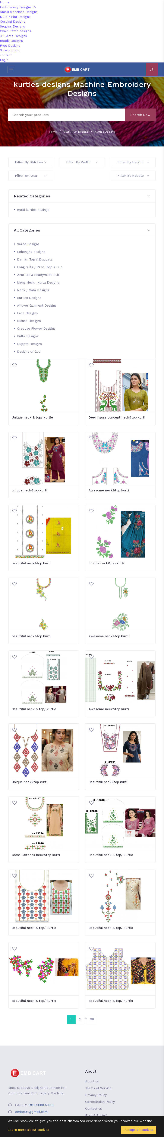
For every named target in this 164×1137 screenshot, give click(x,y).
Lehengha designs (31, 252)
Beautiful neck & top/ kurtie (34, 709)
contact (6, 55)
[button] (82, 196)
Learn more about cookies (28, 1130)
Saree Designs (28, 244)
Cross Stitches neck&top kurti (36, 855)
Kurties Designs (105, 131)
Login (4, 60)
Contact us (93, 1109)
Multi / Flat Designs (15, 17)
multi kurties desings (33, 210)
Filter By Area (31, 176)
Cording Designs (12, 21)
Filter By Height (133, 162)
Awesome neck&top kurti (109, 490)
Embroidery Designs (18, 7)
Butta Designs (27, 336)
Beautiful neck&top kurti (108, 782)
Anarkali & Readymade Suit (38, 275)
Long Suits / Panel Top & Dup (40, 267)
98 (92, 1019)
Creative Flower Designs (36, 328)
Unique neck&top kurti (29, 782)
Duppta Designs (29, 344)
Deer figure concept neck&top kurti (117, 417)
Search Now (140, 115)
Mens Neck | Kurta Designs (38, 282)
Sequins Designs (12, 26)
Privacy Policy (96, 1095)
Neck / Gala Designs (33, 290)
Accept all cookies (138, 1130)
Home (4, 2)
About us (92, 1081)
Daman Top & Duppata (35, 259)
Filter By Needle (133, 176)
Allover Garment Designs (37, 305)
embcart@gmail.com (31, 1112)
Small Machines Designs (19, 12)
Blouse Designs (29, 321)
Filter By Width (82, 162)
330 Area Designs (13, 36)
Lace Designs (27, 313)
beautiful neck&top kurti (31, 563)
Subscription (9, 50)
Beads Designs (11, 41)
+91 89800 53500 (41, 1105)
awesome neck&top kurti (109, 636)
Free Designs (10, 46)
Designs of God (29, 351)
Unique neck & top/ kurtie (32, 417)
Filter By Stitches (31, 162)
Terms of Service (98, 1088)
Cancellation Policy (100, 1102)
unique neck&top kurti (29, 490)
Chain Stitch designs (15, 31)
